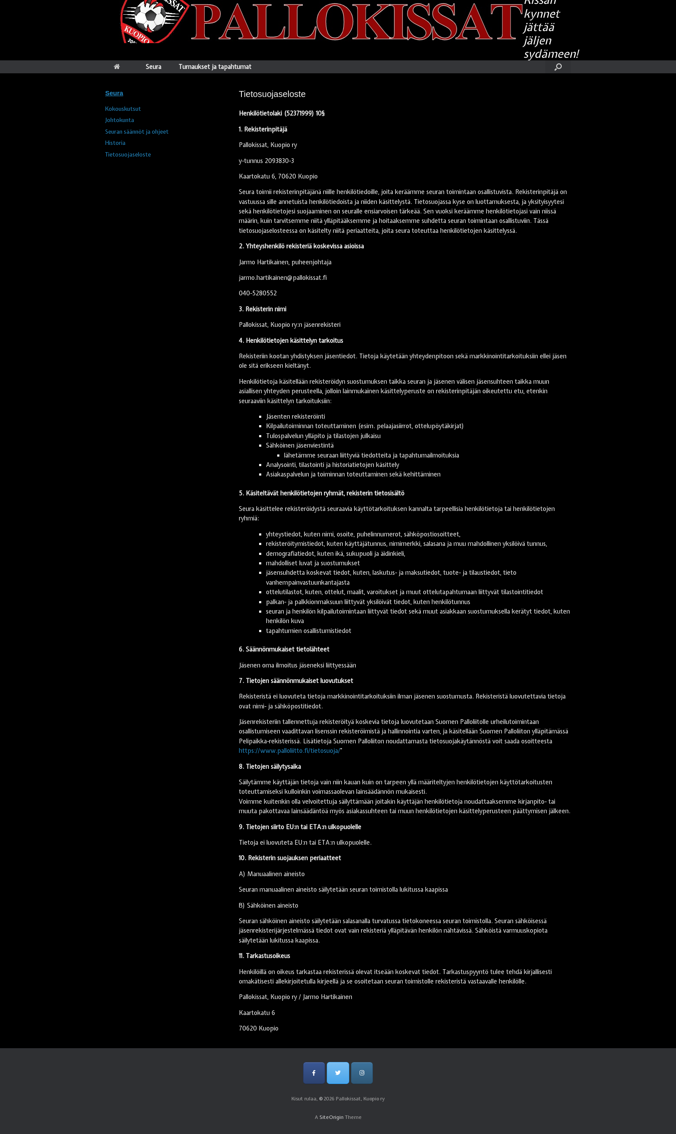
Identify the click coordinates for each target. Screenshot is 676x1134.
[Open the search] (558, 66)
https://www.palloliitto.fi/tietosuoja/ (289, 751)
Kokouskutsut (123, 109)
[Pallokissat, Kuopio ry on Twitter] (338, 1073)
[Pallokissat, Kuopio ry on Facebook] (314, 1073)
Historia (115, 143)
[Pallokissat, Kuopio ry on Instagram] (362, 1073)
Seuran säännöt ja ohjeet (137, 131)
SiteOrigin (331, 1117)
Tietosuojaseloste (128, 154)
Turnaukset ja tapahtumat (214, 67)
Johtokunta (119, 120)
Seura (153, 67)
